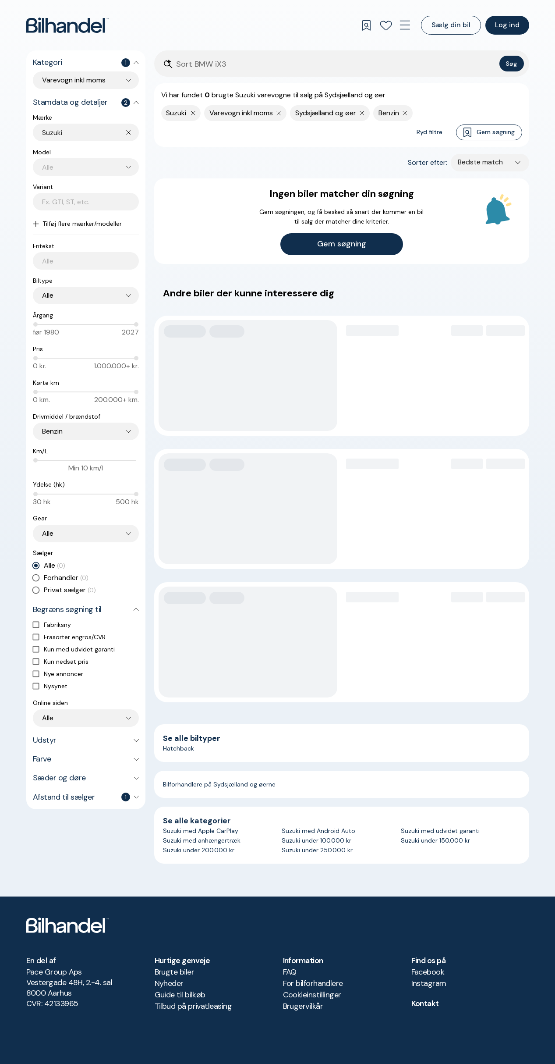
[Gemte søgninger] (366, 25)
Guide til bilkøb (180, 995)
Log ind (507, 24)
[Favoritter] (386, 25)
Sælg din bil (450, 24)
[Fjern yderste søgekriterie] (193, 113)
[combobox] (90, 132)
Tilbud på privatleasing (193, 1006)
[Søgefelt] (336, 64)
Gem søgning (489, 133)
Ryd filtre (429, 132)
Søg (511, 64)
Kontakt (425, 1003)
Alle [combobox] (47, 295)
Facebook (428, 972)
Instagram (428, 983)
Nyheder (169, 983)
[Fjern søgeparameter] (278, 113)
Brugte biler (174, 972)
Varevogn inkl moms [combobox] (74, 80)
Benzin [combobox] (52, 431)
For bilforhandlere (313, 983)
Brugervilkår (303, 1006)
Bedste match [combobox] (480, 162)
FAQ (290, 972)
